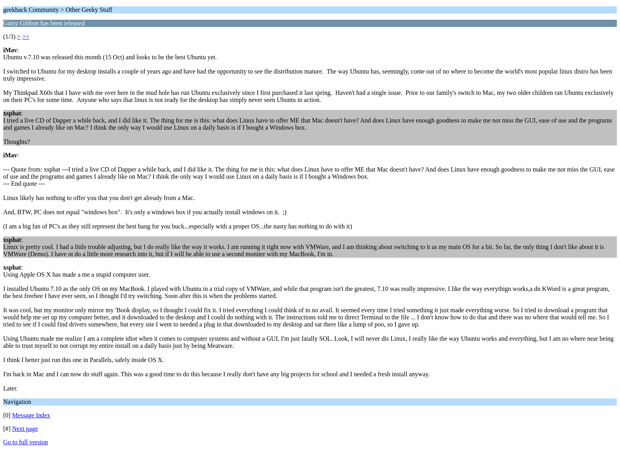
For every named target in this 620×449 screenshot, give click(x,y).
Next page (25, 428)
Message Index (31, 415)
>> (25, 36)
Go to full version (25, 442)
